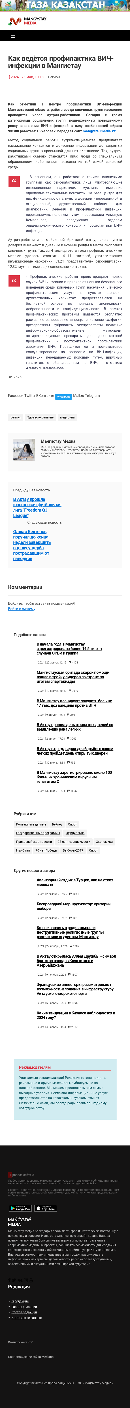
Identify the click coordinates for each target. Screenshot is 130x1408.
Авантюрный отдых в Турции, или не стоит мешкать (75, 889)
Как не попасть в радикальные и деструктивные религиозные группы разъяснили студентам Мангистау (70, 939)
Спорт (72, 830)
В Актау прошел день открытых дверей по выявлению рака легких (75, 731)
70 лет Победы (46, 856)
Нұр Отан (23, 856)
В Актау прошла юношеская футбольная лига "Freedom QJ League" (37, 507)
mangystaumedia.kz (99, 131)
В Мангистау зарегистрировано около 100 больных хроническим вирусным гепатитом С (74, 781)
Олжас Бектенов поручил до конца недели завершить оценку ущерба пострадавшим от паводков (32, 545)
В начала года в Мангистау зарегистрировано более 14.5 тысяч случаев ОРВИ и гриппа (69, 652)
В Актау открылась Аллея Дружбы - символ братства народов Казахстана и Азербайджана (76, 967)
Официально (75, 838)
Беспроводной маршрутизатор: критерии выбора (74, 913)
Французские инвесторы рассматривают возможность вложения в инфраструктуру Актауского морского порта (75, 996)
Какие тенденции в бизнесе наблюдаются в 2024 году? (76, 1022)
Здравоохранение (40, 417)
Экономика (104, 847)
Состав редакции (22, 1312)
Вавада (104, 1235)
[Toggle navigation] (12, 35)
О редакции (18, 1301)
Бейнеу (57, 830)
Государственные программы (38, 838)
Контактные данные (31, 830)
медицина (67, 417)
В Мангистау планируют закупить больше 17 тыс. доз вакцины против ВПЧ (74, 707)
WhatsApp (63, 397)
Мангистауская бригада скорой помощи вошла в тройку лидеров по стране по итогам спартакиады (73, 681)
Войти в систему (21, 609)
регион (16, 417)
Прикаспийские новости (34, 847)
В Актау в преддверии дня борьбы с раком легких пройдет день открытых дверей (75, 755)
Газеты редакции (22, 1307)
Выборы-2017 (73, 856)
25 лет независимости (74, 847)
